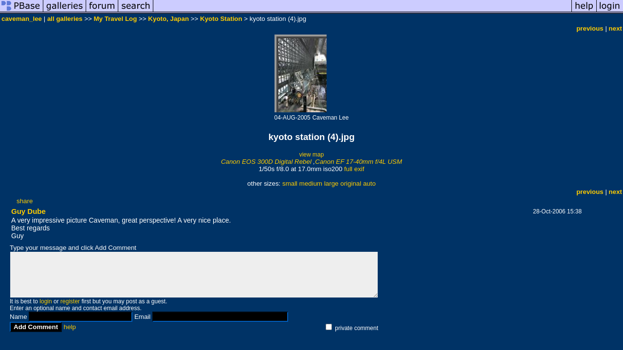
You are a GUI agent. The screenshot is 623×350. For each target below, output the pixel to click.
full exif (354, 169)
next (615, 28)
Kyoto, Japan (168, 18)
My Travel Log (115, 18)
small (289, 183)
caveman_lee (21, 18)
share (25, 201)
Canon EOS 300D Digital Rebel (266, 161)
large (331, 183)
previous (590, 28)
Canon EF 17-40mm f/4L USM (358, 161)
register (70, 301)
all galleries (65, 18)
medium (310, 183)
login (45, 301)
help (70, 327)
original (350, 183)
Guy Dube (28, 211)
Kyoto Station (221, 18)
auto (369, 183)
